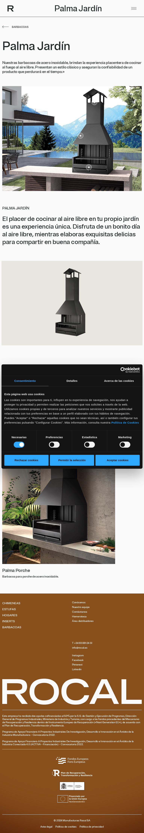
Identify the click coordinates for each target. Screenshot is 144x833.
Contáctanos (79, 611)
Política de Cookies (125, 422)
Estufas (9, 609)
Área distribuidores (83, 621)
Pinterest (77, 664)
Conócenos (78, 602)
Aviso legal (46, 826)
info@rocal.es (79, 647)
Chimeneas (11, 603)
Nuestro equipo (81, 607)
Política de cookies (65, 826)
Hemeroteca (79, 616)
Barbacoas (11, 627)
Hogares (9, 615)
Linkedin (77, 669)
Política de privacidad (92, 826)
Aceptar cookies (117, 460)
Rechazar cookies (26, 460)
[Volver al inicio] (46, 8)
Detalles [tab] (72, 380)
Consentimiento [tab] (25, 380)
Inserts (8, 621)
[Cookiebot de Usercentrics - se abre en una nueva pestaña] (123, 370)
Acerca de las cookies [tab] (119, 380)
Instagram (78, 655)
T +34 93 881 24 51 (82, 643)
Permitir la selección (72, 460)
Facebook (77, 660)
